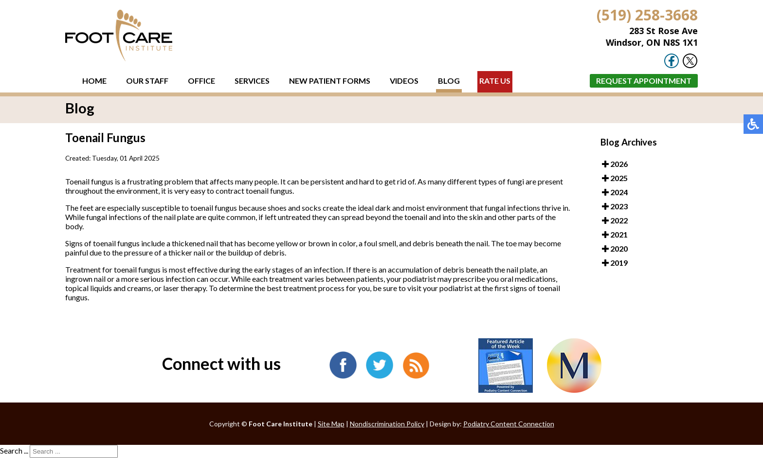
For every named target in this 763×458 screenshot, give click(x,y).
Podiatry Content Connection (508, 424)
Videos (404, 80)
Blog (449, 80)
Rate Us (494, 80)
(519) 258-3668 (647, 15)
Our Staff (147, 80)
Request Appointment (643, 80)
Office (201, 80)
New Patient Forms (329, 80)
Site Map (331, 424)
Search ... (14, 450)
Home (94, 80)
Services (252, 80)
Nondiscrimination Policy (387, 424)
